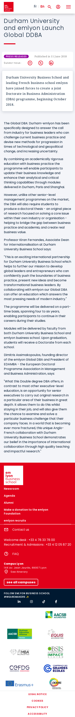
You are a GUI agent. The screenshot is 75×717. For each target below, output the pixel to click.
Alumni (8, 503)
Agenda (9, 496)
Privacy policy (37, 707)
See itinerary (19, 572)
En (42, 6)
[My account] (58, 6)
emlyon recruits (15, 520)
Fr (35, 6)
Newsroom (11, 489)
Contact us (20, 529)
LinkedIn (51, 63)
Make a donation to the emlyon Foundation (26, 512)
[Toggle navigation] (68, 6)
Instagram (30, 63)
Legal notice (37, 694)
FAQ (15, 554)
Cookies (37, 700)
